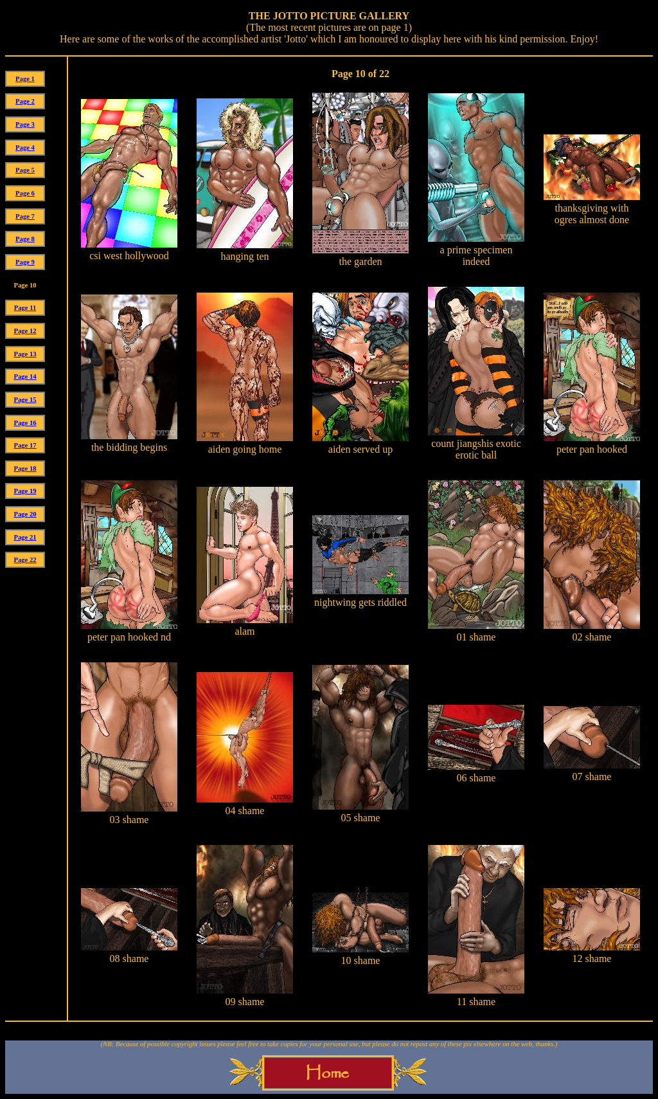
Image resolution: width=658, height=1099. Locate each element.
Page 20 (24, 514)
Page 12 (24, 330)
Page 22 (24, 559)
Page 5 (25, 170)
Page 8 (25, 238)
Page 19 (24, 491)
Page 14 (24, 376)
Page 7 (25, 216)
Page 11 (25, 307)
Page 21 (24, 537)
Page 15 (24, 399)
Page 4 (25, 147)
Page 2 (25, 101)
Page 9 (25, 262)
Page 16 (24, 422)
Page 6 (25, 193)
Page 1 (25, 78)
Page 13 (24, 354)
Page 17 (24, 445)
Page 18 (24, 468)
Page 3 (25, 124)
